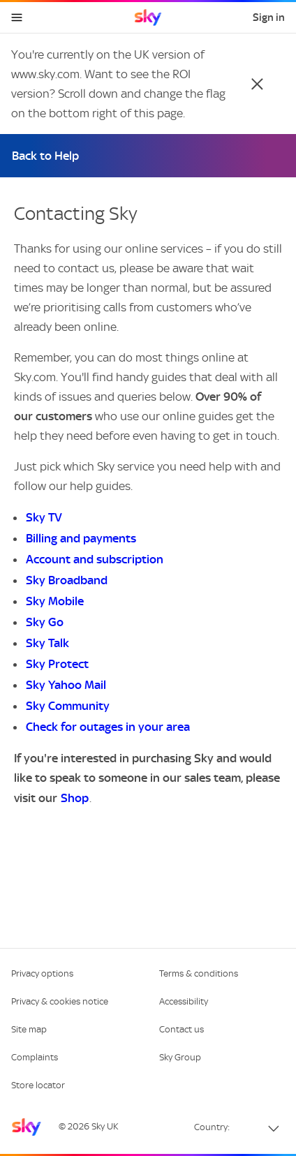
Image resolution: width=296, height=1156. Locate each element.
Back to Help (45, 156)
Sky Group (180, 1057)
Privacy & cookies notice (59, 1001)
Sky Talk (47, 643)
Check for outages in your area (108, 727)
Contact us (181, 1029)
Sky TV (44, 517)
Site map (29, 1029)
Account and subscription (94, 559)
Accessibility (183, 1001)
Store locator (38, 1085)
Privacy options (42, 973)
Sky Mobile (55, 601)
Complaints (34, 1057)
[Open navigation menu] (16, 17)
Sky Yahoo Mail (66, 685)
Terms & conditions (198, 973)
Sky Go (45, 622)
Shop (75, 798)
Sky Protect (57, 664)
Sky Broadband (67, 580)
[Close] (257, 83)
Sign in (269, 17)
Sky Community (68, 706)
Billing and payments (81, 538)
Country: (212, 1127)
